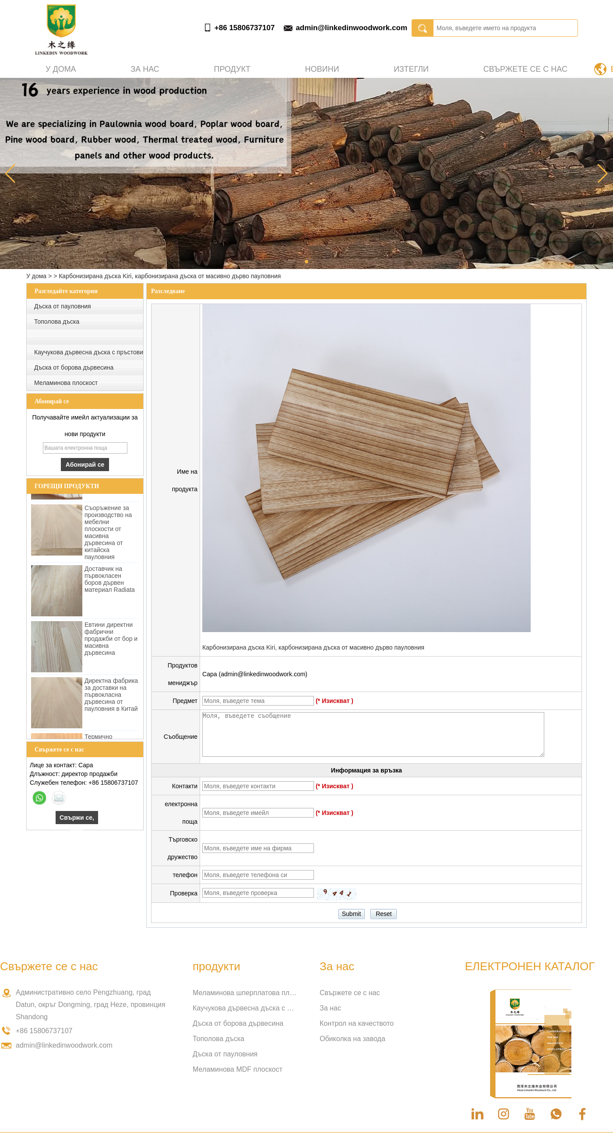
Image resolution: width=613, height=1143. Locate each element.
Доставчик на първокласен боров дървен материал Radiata (110, 584)
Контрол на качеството (357, 1023)
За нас (144, 69)
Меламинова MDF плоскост (237, 1069)
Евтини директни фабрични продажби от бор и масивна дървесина (111, 643)
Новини (322, 69)
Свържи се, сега (77, 819)
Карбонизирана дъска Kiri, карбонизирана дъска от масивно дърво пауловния (313, 647)
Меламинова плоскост (66, 382)
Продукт (232, 69)
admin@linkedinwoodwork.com (351, 28)
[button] (306, 261)
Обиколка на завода (352, 1038)
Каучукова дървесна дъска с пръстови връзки (245, 1008)
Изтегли (411, 69)
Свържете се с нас (525, 69)
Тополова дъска (56, 321)
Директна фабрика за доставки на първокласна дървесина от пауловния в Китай (111, 699)
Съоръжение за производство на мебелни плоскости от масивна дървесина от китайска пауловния (108, 537)
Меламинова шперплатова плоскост (245, 992)
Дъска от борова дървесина (73, 367)
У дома (61, 69)
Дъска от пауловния (62, 306)
